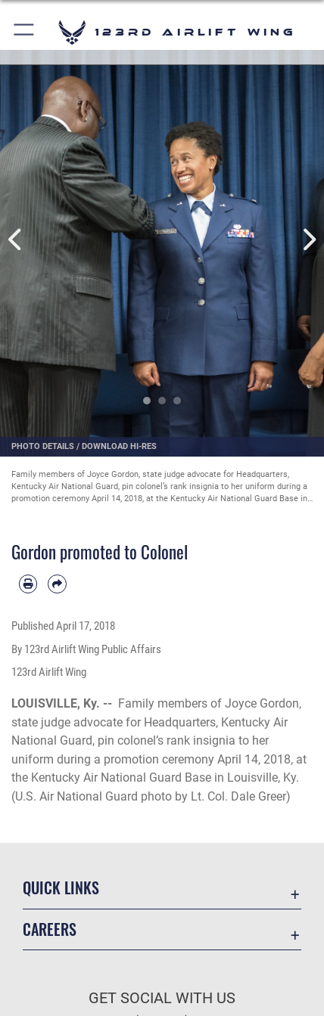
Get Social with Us (162, 998)
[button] (24, 32)
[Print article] (28, 584)
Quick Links (61, 888)
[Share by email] (57, 584)
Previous (16, 240)
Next (307, 240)
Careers (49, 929)
